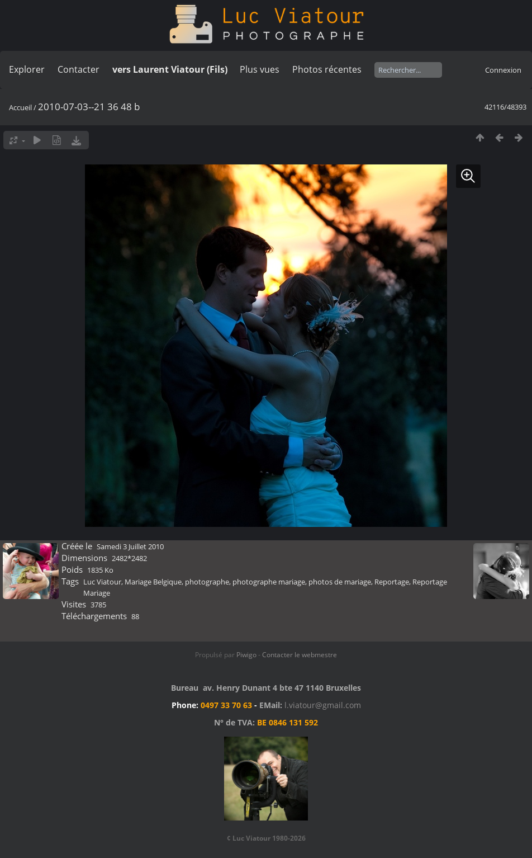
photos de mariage (339, 582)
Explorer (27, 69)
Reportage (391, 582)
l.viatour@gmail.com (322, 705)
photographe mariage (268, 582)
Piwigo (246, 654)
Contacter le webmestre (299, 654)
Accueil (20, 107)
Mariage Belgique (153, 582)
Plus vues (259, 69)
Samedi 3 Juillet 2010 (130, 546)
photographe (207, 582)
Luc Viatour (102, 582)
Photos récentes (327, 69)
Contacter (78, 69)
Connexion (503, 70)
